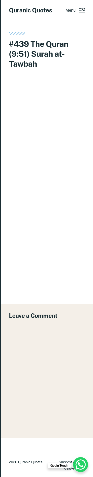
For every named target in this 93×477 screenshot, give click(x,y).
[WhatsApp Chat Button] (80, 464)
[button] (75, 10)
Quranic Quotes (30, 10)
